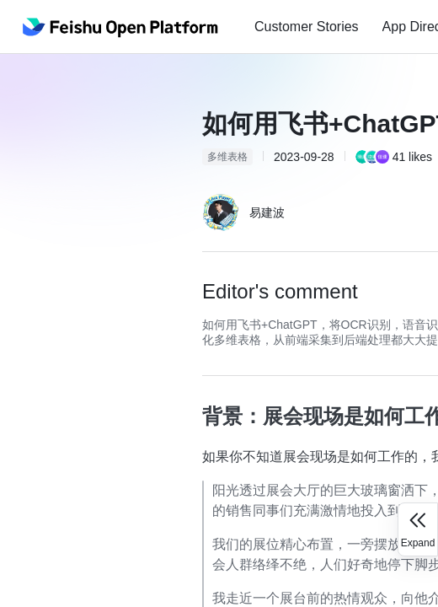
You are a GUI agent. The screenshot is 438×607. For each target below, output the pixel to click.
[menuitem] (307, 27)
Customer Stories (306, 26)
